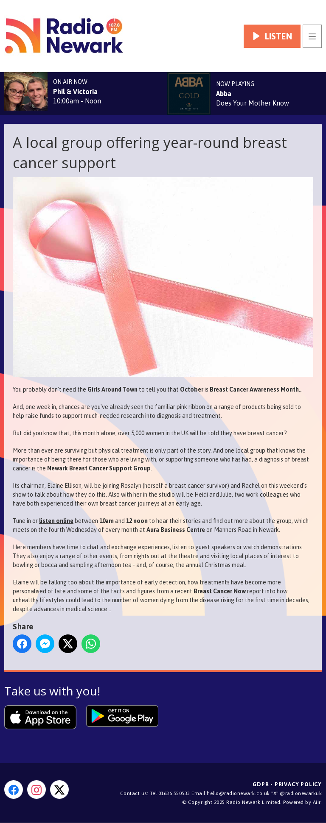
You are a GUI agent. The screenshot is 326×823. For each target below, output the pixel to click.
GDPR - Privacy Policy (287, 784)
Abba (223, 93)
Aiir (316, 802)
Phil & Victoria (75, 91)
